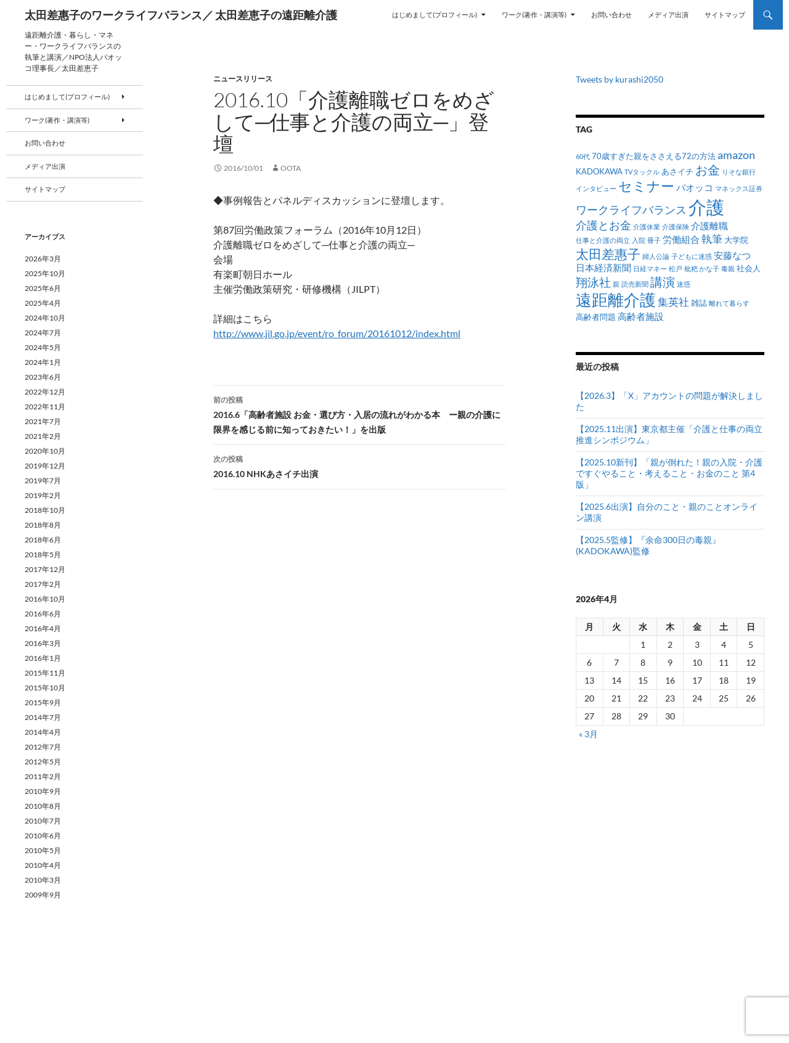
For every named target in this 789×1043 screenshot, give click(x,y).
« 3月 (588, 734)
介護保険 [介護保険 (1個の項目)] (675, 227)
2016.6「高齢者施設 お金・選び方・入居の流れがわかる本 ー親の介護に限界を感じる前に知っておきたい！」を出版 (359, 414)
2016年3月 (43, 643)
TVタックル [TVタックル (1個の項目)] (642, 172)
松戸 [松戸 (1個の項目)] (675, 268)
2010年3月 (43, 880)
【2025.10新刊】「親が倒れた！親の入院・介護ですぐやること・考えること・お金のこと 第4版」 (669, 473)
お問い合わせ (611, 14)
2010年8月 (43, 806)
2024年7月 (43, 332)
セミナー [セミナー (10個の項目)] (646, 186)
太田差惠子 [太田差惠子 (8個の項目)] (608, 254)
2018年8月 (43, 525)
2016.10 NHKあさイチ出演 (359, 465)
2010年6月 (43, 835)
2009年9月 (43, 894)
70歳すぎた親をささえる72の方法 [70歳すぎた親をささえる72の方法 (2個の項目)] (654, 156)
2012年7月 (43, 746)
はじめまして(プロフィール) (434, 14)
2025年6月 (43, 288)
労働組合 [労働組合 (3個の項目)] (681, 239)
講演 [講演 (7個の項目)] (662, 281)
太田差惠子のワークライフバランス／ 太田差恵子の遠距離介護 (181, 15)
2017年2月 (43, 584)
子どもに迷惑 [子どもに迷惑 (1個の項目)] (691, 256)
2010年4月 (43, 865)
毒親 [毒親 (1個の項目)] (728, 268)
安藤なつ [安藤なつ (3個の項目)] (732, 255)
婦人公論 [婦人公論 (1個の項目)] (655, 256)
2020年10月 (45, 451)
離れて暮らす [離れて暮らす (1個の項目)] (729, 303)
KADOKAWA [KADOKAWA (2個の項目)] (599, 171)
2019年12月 (45, 465)
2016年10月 (45, 598)
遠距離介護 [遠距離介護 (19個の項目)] (616, 299)
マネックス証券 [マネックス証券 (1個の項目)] (738, 188)
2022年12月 (45, 391)
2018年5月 (43, 554)
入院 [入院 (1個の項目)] (638, 240)
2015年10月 (45, 687)
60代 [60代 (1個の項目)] (583, 156)
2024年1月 (43, 362)
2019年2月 (43, 495)
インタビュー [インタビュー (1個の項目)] (596, 188)
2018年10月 (45, 510)
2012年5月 (43, 761)
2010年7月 (43, 820)
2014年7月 (43, 717)
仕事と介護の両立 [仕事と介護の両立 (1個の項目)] (603, 240)
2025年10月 (45, 273)
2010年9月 (43, 791)
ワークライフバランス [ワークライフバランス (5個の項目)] (631, 209)
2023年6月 (43, 377)
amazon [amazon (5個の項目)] (736, 155)
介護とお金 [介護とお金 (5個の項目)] (603, 225)
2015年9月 (43, 702)
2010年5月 (43, 850)
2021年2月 (43, 436)
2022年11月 (45, 406)
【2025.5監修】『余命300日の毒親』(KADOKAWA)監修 (648, 545)
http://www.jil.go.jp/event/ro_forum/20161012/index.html (336, 333)
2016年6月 (43, 613)
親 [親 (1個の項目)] (616, 284)
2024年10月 (45, 317)
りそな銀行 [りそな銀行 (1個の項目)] (739, 172)
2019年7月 (43, 480)
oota (290, 168)
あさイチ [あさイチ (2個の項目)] (677, 171)
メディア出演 (668, 14)
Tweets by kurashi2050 (619, 79)
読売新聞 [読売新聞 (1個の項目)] (634, 284)
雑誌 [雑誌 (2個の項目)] (699, 303)
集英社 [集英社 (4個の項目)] (673, 301)
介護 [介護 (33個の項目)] (706, 207)
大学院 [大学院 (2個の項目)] (736, 240)
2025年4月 (43, 303)
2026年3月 (43, 258)
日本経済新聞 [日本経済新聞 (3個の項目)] (603, 267)
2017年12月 (45, 569)
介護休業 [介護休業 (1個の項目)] (646, 227)
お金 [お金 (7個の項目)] (707, 169)
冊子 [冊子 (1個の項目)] (654, 240)
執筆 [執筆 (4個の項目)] (711, 238)
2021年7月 (43, 421)
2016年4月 (43, 628)
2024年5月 (43, 347)
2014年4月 (43, 732)
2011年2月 (43, 776)
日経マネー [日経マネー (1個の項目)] (650, 268)
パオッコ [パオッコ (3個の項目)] (694, 187)
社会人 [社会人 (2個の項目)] (749, 268)
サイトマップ (725, 14)
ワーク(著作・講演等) (534, 14)
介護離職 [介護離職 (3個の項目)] (709, 225)
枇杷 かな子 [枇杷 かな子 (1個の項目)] (701, 268)
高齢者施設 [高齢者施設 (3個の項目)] (641, 316)
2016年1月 (43, 658)
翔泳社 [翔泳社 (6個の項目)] (593, 282)
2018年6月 (43, 539)
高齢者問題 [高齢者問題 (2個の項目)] (596, 317)
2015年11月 (45, 672)
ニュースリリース (242, 78)
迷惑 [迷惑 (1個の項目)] (683, 284)
